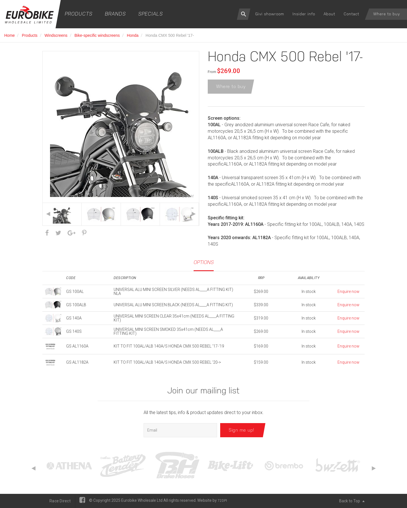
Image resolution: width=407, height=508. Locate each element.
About (329, 14)
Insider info (304, 14)
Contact (351, 14)
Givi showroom (269, 14)
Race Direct (60, 501)
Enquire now (348, 291)
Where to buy (386, 14)
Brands (115, 14)
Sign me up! (241, 430)
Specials (150, 14)
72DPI (222, 501)
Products (78, 14)
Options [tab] (204, 262)
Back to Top (352, 501)
